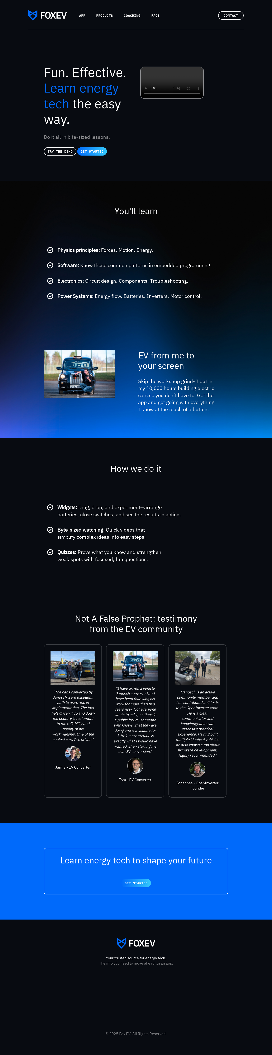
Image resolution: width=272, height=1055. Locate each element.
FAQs (155, 15)
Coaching (132, 15)
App (82, 15)
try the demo (60, 151)
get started (92, 151)
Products (104, 15)
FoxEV (47, 15)
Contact (231, 15)
